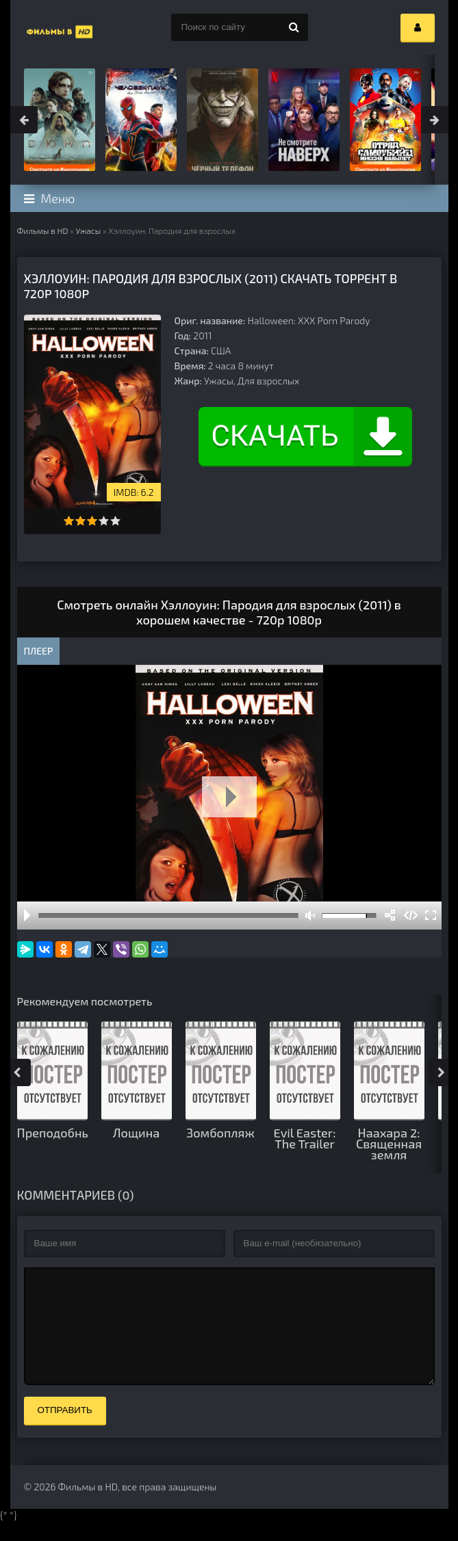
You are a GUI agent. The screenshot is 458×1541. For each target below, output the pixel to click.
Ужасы (88, 230)
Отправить (65, 1430)
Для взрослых (268, 380)
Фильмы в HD (42, 230)
